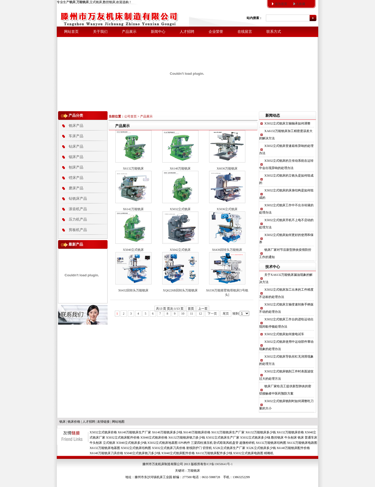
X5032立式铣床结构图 (136, 448)
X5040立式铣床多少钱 (131, 443)
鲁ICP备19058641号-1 (218, 464)
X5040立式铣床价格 (154, 437)
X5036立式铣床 (227, 209)
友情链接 (103, 421)
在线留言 (245, 32)
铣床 (62, 421)
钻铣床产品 (78, 199)
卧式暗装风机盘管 (226, 443)
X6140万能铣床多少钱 (167, 432)
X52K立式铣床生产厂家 (229, 448)
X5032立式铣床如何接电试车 (284, 334)
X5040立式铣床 (133, 250)
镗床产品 (76, 178)
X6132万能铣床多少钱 (260, 432)
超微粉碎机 (247, 443)
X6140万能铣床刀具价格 (106, 453)
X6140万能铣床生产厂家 (134, 432)
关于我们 (100, 32)
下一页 (212, 313)
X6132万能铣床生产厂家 (228, 432)
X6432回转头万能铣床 (133, 290)
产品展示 (129, 32)
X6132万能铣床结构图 (271, 443)
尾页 (226, 313)
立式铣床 (109, 443)
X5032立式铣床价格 (103, 432)
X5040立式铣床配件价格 (178, 453)
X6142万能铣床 (133, 209)
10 (182, 313)
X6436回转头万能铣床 (227, 250)
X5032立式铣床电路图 (248, 453)
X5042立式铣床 (180, 250)
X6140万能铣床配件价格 (293, 448)
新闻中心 (158, 32)
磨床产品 (76, 188)
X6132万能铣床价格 (290, 432)
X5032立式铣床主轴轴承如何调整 (287, 123)
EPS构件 (184, 443)
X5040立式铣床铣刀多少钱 (142, 453)
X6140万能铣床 (180, 168)
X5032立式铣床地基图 (162, 443)
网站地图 (118, 421)
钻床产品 (76, 146)
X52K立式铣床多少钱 (261, 448)
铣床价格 (74, 421)
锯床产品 (76, 157)
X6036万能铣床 (227, 168)
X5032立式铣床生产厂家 (222, 437)
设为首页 (281, 4)
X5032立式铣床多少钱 (255, 437)
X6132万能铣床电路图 (302, 443)
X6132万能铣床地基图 (105, 448)
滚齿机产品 (78, 209)
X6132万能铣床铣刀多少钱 (186, 437)
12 (200, 313)
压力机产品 (78, 219)
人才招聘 (187, 32)
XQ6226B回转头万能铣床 (180, 290)
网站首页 (71, 32)
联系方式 (273, 32)
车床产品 (76, 136)
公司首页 (130, 116)
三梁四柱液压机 (202, 443)
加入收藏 (299, 4)
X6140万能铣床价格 (196, 432)
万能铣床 (194, 470)
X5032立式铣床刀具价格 (168, 448)
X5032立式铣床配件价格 (123, 437)
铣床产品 (76, 126)
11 (191, 313)
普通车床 (311, 437)
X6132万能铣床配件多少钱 (214, 453)
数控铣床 (277, 437)
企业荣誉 (216, 32)
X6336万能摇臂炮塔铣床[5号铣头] (227, 293)
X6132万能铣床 (133, 168)
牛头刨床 (290, 437)
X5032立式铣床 (180, 209)
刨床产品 (76, 167)
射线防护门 (194, 448)
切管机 (207, 448)
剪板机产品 (78, 230)
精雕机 (268, 453)
